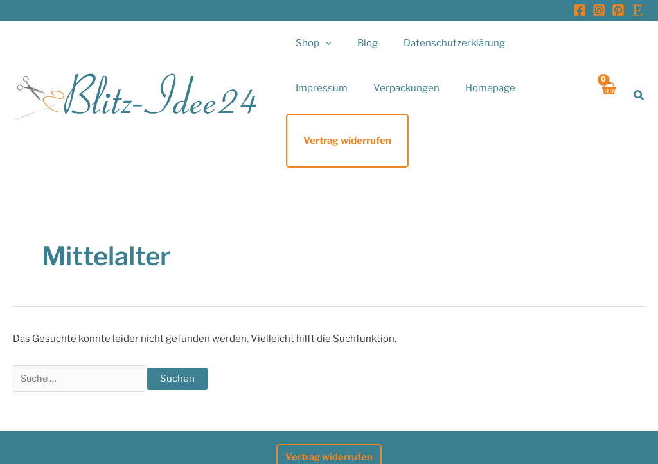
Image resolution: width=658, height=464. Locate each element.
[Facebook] (579, 10)
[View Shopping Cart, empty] (608, 73)
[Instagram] (598, 10)
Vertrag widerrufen (329, 412)
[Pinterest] (618, 10)
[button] (322, 43)
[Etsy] (637, 10)
